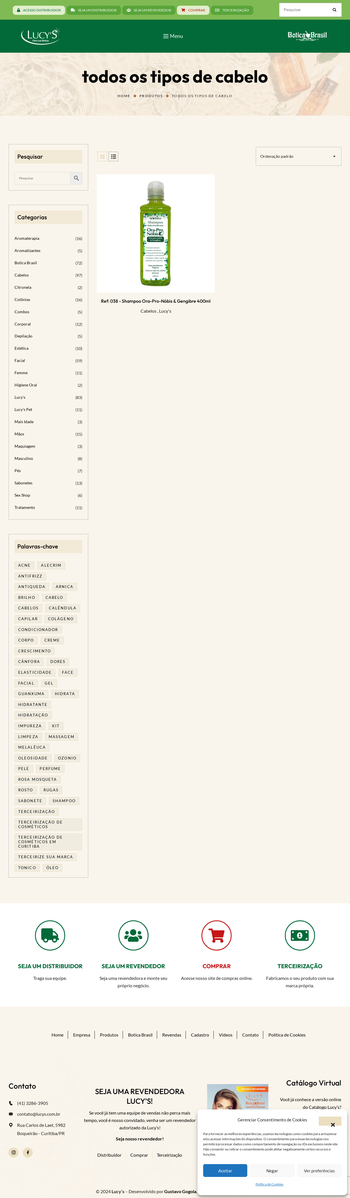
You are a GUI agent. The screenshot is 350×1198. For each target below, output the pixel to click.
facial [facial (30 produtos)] (26, 683)
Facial (20, 360)
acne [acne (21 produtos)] (24, 565)
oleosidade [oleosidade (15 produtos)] (33, 758)
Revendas (171, 1034)
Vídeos (225, 1034)
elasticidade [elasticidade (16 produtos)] (35, 672)
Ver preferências (319, 1170)
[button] (330, 1121)
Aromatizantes (27, 250)
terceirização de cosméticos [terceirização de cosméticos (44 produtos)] (40, 824)
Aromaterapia (27, 238)
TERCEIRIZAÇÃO (299, 966)
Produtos (151, 96)
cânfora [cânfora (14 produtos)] (29, 661)
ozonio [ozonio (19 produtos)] (67, 758)
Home (124, 96)
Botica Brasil (26, 262)
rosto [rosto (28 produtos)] (25, 790)
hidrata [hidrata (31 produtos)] (65, 693)
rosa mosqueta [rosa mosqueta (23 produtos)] (37, 779)
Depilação (23, 335)
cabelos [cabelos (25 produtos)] (28, 608)
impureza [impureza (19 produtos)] (30, 726)
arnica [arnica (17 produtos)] (64, 586)
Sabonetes (23, 482)
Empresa (81, 1034)
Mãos (19, 433)
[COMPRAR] (216, 935)
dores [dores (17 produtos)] (58, 661)
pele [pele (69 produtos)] (23, 768)
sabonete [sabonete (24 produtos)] (30, 800)
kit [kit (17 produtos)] (56, 726)
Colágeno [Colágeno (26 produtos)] (61, 619)
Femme (21, 372)
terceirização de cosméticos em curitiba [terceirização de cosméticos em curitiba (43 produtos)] (40, 841)
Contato (250, 1034)
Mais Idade (24, 421)
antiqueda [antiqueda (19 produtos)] (32, 586)
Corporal (23, 323)
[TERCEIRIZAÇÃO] (300, 935)
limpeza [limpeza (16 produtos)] (28, 736)
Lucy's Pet (23, 409)
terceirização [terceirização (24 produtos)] (36, 811)
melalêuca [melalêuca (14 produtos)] (32, 747)
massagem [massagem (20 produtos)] (62, 736)
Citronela (23, 287)
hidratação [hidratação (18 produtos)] (33, 715)
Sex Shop (22, 495)
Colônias (22, 299)
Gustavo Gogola (180, 1191)
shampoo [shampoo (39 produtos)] (64, 800)
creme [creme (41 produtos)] (52, 640)
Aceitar (225, 1170)
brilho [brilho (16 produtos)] (26, 597)
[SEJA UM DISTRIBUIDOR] (50, 935)
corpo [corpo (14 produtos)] (26, 640)
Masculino (24, 458)
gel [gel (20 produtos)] (49, 683)
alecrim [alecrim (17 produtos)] (51, 565)
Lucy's (165, 311)
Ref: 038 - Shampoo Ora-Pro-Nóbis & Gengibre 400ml (156, 301)
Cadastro (200, 1034)
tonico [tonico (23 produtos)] (27, 867)
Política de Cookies (269, 1184)
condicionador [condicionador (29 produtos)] (38, 629)
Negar (272, 1170)
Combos (22, 311)
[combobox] (298, 156)
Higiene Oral (26, 384)
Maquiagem (25, 446)
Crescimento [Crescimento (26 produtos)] (34, 651)
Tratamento (25, 507)
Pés (18, 470)
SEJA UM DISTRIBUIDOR (50, 966)
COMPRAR (217, 966)
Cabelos (149, 311)
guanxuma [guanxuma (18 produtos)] (31, 693)
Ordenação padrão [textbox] (276, 156)
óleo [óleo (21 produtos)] (52, 867)
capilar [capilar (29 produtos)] (28, 619)
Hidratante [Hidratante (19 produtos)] (33, 704)
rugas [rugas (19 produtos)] (51, 790)
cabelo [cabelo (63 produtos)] (54, 597)
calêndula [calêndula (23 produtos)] (63, 608)
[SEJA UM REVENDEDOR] (133, 935)
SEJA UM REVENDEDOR (133, 966)
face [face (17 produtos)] (67, 672)
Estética (21, 348)
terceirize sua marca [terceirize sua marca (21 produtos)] (45, 857)
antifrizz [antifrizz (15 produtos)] (30, 576)
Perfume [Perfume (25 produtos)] (50, 768)
